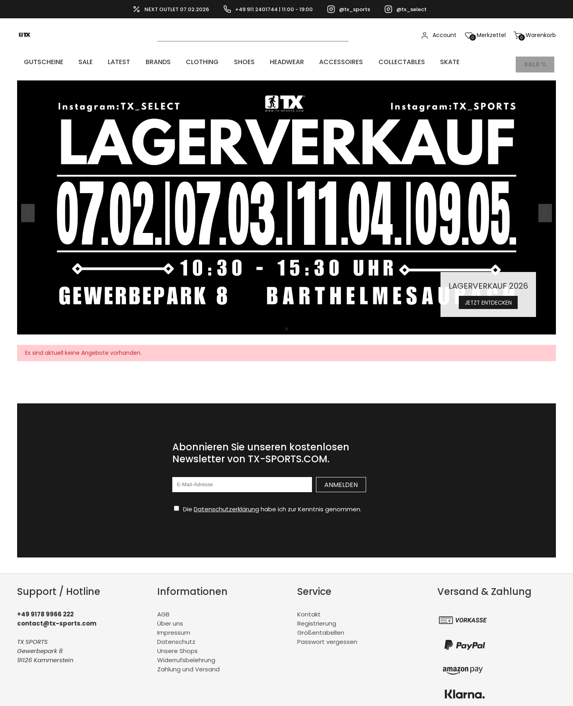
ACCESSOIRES (285, 61)
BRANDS (131, 61)
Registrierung (316, 618)
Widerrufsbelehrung (186, 655)
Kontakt (309, 609)
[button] (286, 324)
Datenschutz (176, 637)
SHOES (202, 61)
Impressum (173, 628)
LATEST (99, 61)
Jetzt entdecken (488, 296)
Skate (379, 61)
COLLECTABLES (338, 61)
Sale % (535, 61)
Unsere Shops (177, 646)
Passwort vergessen (327, 637)
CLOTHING (168, 61)
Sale (73, 61)
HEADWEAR (238, 61)
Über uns (170, 618)
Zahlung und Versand (188, 664)
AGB (163, 609)
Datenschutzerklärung (226, 504)
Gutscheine (38, 61)
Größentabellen (320, 628)
